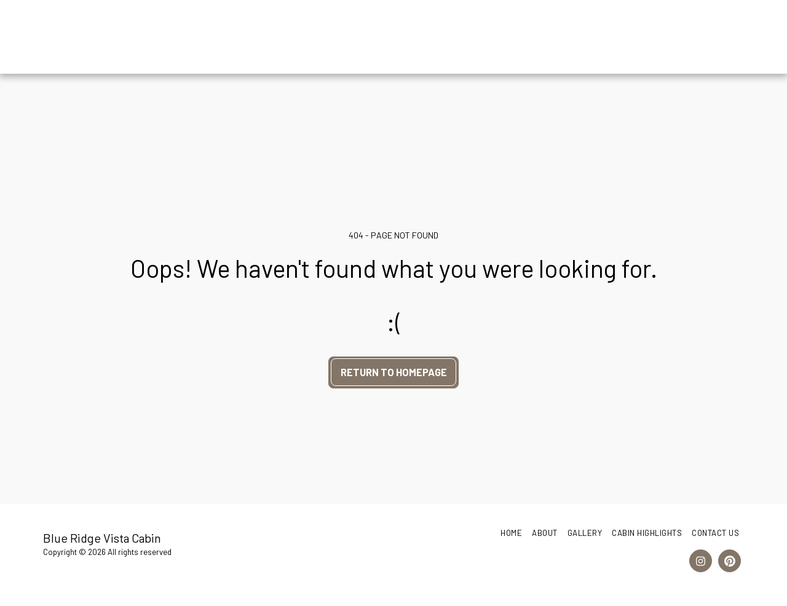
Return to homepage (394, 372)
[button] (672, 37)
